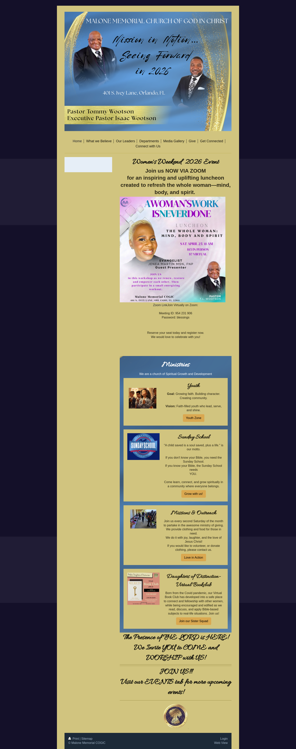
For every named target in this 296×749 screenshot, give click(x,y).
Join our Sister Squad (193, 621)
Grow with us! (193, 493)
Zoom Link (160, 305)
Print (74, 738)
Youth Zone (193, 418)
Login (224, 738)
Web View (221, 742)
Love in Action (193, 557)
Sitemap (86, 738)
